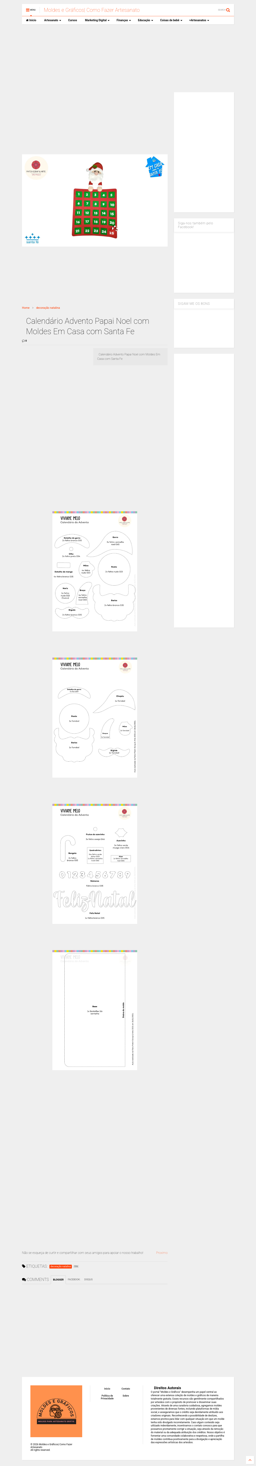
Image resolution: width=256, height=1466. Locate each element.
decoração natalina (48, 307)
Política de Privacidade (107, 1397)
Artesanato (52, 20)
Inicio (31, 20)
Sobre (126, 1395)
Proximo (162, 1253)
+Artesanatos (199, 20)
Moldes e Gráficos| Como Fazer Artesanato (92, 10)
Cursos (72, 20)
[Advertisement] (128, 58)
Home (26, 307)
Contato (126, 1388)
